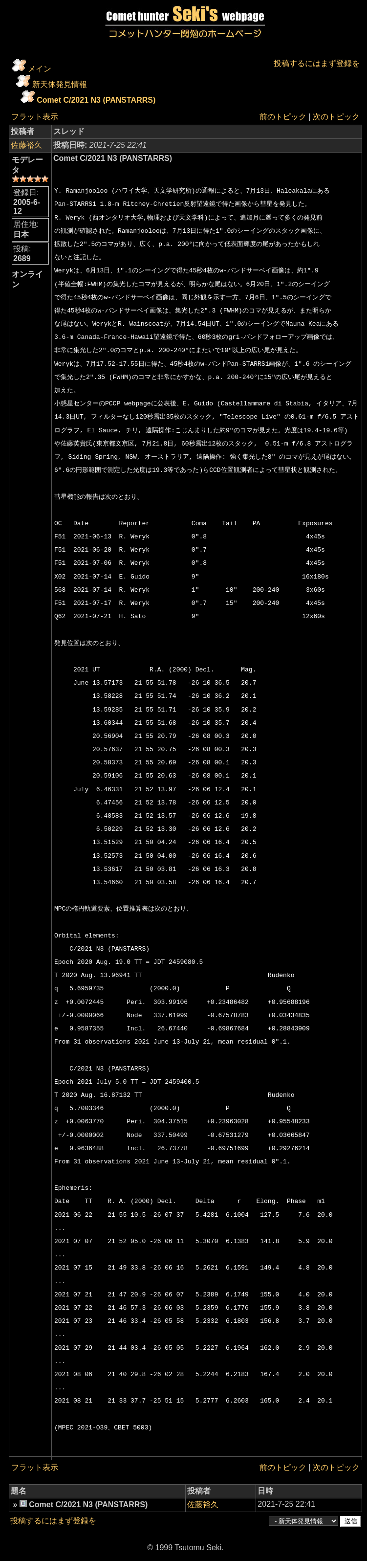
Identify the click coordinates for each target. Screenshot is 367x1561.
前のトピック (282, 116)
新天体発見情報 (59, 84)
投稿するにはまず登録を (317, 63)
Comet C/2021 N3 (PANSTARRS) (96, 100)
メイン (39, 69)
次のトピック (336, 116)
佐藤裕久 (26, 145)
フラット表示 (34, 116)
